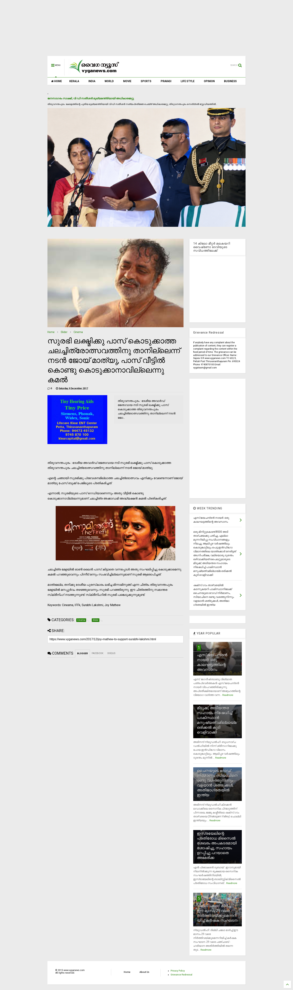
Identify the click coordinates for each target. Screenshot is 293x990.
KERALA (74, 81)
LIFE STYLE (188, 81)
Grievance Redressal (181, 974)
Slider (64, 332)
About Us (144, 972)
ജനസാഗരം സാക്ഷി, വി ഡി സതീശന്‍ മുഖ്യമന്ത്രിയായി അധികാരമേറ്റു (90, 98)
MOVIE (127, 81)
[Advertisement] (146, 30)
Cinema (78, 332)
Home (51, 332)
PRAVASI (166, 81)
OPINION (209, 81)
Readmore (227, 695)
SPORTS (146, 81)
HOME (56, 81)
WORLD (109, 81)
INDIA (91, 81)
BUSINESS (230, 81)
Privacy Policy (178, 970)
